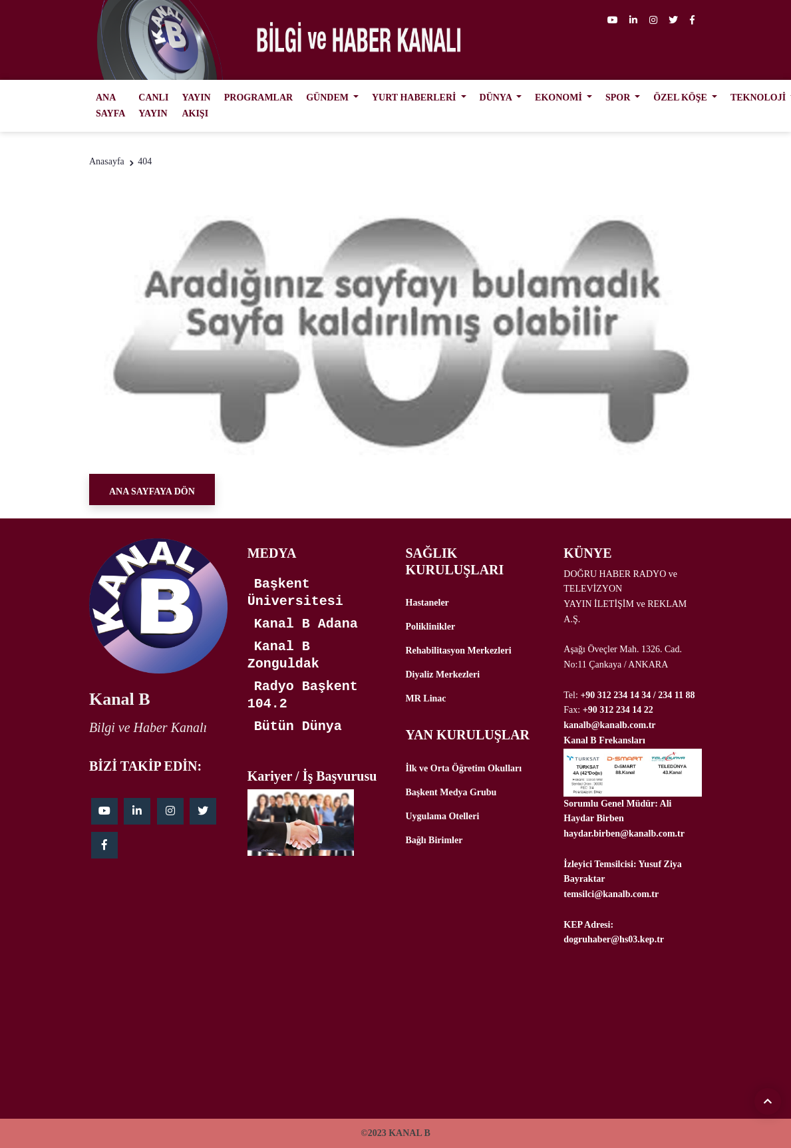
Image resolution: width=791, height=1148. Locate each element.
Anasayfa (106, 161)
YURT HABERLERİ (415, 97)
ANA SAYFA (110, 105)
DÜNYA (497, 97)
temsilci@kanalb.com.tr (611, 894)
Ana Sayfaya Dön (152, 491)
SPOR (619, 97)
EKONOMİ (559, 97)
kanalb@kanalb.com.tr (609, 725)
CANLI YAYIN (153, 105)
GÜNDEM (328, 97)
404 (145, 161)
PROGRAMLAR (258, 97)
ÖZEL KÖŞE (681, 97)
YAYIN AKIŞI (196, 105)
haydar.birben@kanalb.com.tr (624, 834)
